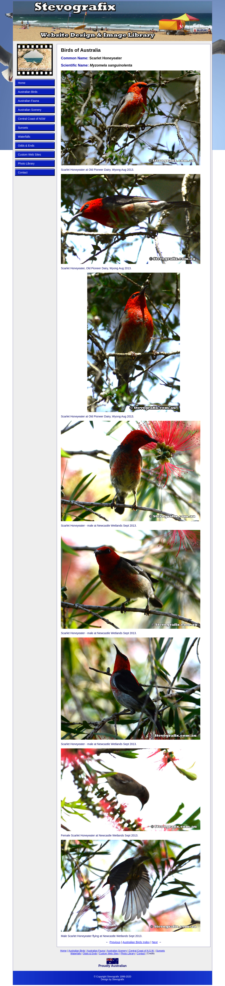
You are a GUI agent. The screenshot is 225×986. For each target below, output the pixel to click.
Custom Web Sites (29, 154)
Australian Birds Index (136, 942)
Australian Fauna (28, 100)
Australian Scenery (29, 109)
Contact (22, 172)
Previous (115, 942)
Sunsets (23, 127)
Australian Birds (27, 91)
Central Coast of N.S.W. (141, 950)
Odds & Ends (26, 145)
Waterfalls (24, 136)
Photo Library (26, 163)
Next (155, 942)
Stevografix (118, 979)
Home (21, 82)
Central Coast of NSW (31, 118)
